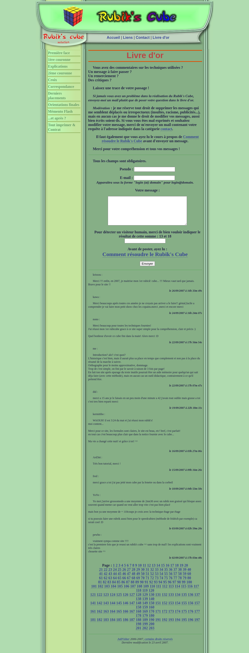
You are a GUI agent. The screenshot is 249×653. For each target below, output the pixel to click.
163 (106, 617)
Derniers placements (57, 95)
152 (164, 608)
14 (158, 571)
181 (93, 625)
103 (107, 592)
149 (145, 608)
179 (145, 621)
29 (138, 575)
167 (132, 617)
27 (129, 575)
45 (119, 579)
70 (143, 583)
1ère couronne (59, 60)
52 (152, 579)
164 (112, 617)
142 (99, 608)
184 (112, 625)
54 (161, 579)
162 (99, 617)
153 (171, 608)
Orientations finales (63, 105)
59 (185, 579)
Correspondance (61, 87)
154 (177, 608)
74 (161, 583)
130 (151, 600)
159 (145, 613)
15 (163, 571)
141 (93, 608)
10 (140, 571)
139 (145, 604)
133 (171, 600)
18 (177, 571)
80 (189, 583)
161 (93, 617)
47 (129, 579)
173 (171, 617)
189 (145, 625)
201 (138, 634)
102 (100, 592)
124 (112, 600)
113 (171, 592)
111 (158, 592)
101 (94, 592)
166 (125, 617)
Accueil (113, 38)
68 (133, 583)
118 (138, 596)
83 (109, 588)
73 (157, 583)
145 (119, 608)
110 (152, 592)
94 (160, 588)
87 (128, 588)
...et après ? (57, 118)
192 (164, 625)
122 (99, 600)
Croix (52, 80)
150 (151, 608)
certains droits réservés (159, 644)
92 (151, 588)
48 (133, 579)
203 (151, 634)
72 (152, 583)
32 (152, 575)
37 (175, 575)
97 (174, 588)
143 (106, 608)
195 (184, 625)
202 (145, 634)
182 (99, 625)
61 (101, 583)
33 (157, 575)
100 (189, 588)
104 (113, 592)
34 (161, 575)
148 (138, 608)
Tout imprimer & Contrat (61, 127)
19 (181, 571)
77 (175, 583)
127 (132, 600)
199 (145, 629)
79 (185, 583)
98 (179, 588)
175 (184, 617)
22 (106, 575)
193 (171, 625)
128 (138, 600)
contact (166, 129)
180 (151, 621)
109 (146, 592)
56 (171, 579)
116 (190, 592)
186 (125, 625)
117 (196, 592)
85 (119, 588)
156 (190, 608)
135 (184, 600)
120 (151, 596)
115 (183, 592)
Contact (143, 38)
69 (138, 583)
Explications (58, 66)
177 (197, 617)
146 (125, 608)
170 (151, 617)
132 (164, 600)
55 (166, 579)
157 (197, 608)
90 (142, 588)
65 (119, 583)
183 (106, 625)
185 (119, 625)
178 (138, 621)
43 (110, 579)
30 (143, 575)
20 (186, 571)
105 (120, 592)
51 (147, 579)
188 (138, 625)
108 (139, 592)
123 (106, 600)
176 (190, 617)
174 (177, 617)
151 (158, 608)
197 (197, 625)
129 (145, 600)
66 (124, 583)
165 (119, 617)
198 (138, 629)
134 (177, 600)
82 (105, 588)
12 (149, 571)
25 (119, 575)
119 (145, 596)
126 (125, 600)
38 (180, 575)
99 (184, 588)
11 (144, 571)
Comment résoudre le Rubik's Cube (145, 260)
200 (151, 629)
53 (157, 579)
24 (115, 575)
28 (133, 575)
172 (164, 617)
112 (164, 592)
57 (175, 579)
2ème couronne (60, 73)
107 (133, 592)
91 (146, 588)
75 (166, 583)
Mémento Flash (60, 111)
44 (115, 579)
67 (129, 583)
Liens (128, 38)
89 (137, 588)
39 (185, 575)
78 (180, 583)
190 (151, 625)
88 (132, 588)
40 (189, 575)
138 (138, 604)
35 (166, 575)
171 (158, 617)
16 (167, 571)
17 (172, 571)
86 (123, 588)
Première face (59, 53)
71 (147, 583)
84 (114, 588)
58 (180, 579)
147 (132, 608)
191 (158, 625)
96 (170, 588)
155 (184, 608)
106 (126, 592)
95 (165, 588)
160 (151, 613)
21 (101, 575)
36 (171, 575)
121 (93, 600)
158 (138, 613)
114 (177, 592)
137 (197, 600)
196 (190, 625)
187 (132, 625)
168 (138, 617)
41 (101, 579)
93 (156, 588)
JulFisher (124, 644)
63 (110, 583)
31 (147, 575)
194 (177, 625)
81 (100, 588)
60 (189, 579)
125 (119, 600)
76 (171, 583)
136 (190, 600)
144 (112, 608)
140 (151, 604)
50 (143, 579)
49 (138, 579)
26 (124, 575)
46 (124, 579)
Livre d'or (161, 38)
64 (115, 583)
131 (158, 600)
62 (106, 583)
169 (145, 617)
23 (110, 575)
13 (153, 571)
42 (106, 579)
